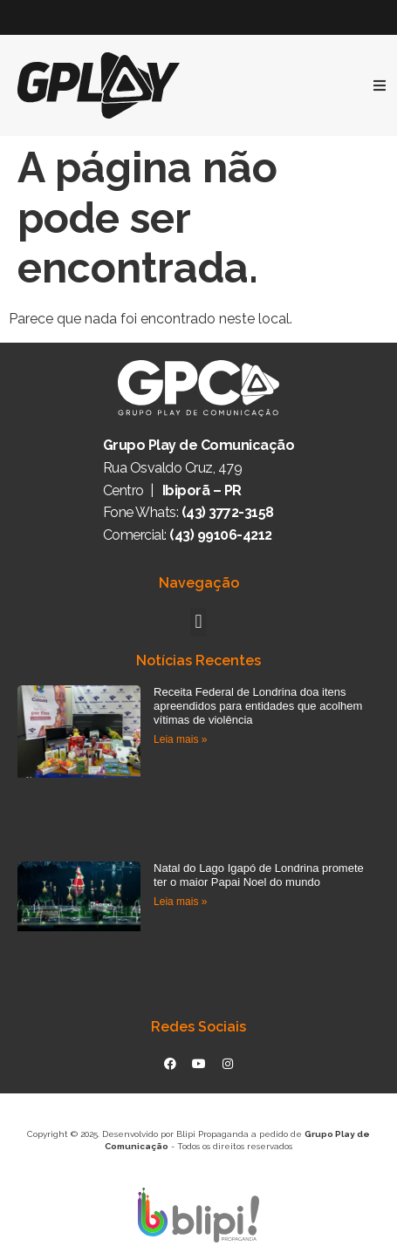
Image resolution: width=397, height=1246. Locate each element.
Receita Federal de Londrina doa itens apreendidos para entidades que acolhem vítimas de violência (258, 705)
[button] (198, 622)
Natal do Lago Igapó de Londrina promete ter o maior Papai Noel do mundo (259, 875)
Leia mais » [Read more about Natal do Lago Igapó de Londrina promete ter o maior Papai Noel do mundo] (180, 901)
